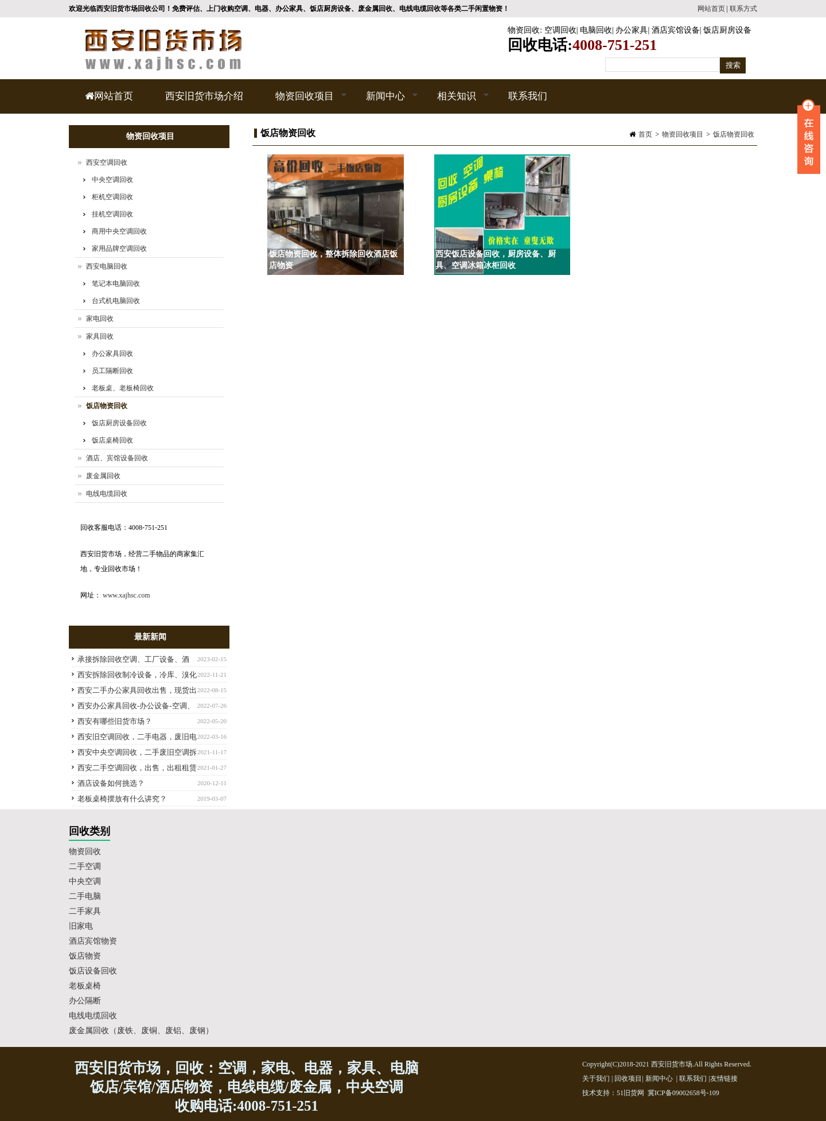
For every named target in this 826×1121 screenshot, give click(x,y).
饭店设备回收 (93, 971)
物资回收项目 (303, 102)
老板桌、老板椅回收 (123, 388)
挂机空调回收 (112, 214)
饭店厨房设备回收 (119, 423)
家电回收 (100, 319)
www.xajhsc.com (126, 595)
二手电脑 (85, 896)
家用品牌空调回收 (119, 249)
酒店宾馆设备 (676, 30)
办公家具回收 (112, 354)
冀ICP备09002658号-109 (683, 1093)
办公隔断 (85, 1000)
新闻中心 (384, 102)
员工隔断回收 (112, 371)
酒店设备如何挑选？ (111, 783)
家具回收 (100, 336)
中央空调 (85, 881)
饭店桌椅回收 (112, 440)
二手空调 (85, 866)
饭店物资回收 (733, 134)
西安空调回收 (106, 162)
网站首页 (711, 9)
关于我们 (596, 1079)
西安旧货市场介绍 (204, 96)
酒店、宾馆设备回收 (117, 458)
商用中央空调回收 (119, 231)
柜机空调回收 (112, 197)
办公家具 (631, 30)
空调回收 (560, 30)
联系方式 (743, 9)
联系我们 (527, 96)
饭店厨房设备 (727, 30)
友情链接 (724, 1079)
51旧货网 (630, 1093)
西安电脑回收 (106, 266)
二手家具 (85, 911)
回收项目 (628, 1079)
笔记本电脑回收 (116, 284)
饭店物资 (85, 956)
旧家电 (81, 926)
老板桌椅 (85, 986)
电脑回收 (596, 30)
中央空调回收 (112, 180)
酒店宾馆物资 (93, 941)
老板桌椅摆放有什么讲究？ (122, 798)
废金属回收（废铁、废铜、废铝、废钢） (141, 1030)
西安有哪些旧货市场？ (114, 721)
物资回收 (524, 30)
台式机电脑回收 (116, 301)
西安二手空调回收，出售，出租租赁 (137, 767)
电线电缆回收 (106, 494)
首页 (645, 134)
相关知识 (455, 102)
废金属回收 (103, 476)
